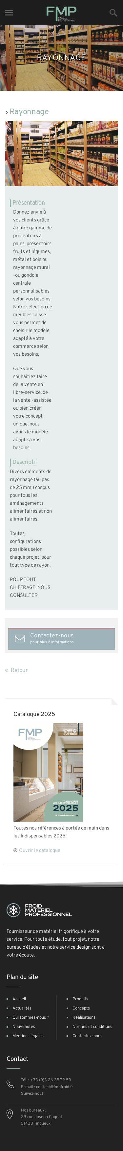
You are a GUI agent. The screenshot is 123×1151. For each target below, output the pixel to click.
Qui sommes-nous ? (30, 1017)
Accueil (19, 999)
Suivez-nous (32, 1093)
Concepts (81, 1008)
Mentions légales (28, 1036)
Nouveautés (23, 1027)
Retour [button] (16, 670)
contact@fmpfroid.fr (54, 1087)
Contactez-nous (87, 1036)
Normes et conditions (92, 1027)
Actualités (21, 1008)
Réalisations (83, 1017)
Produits (80, 999)
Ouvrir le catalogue (39, 851)
